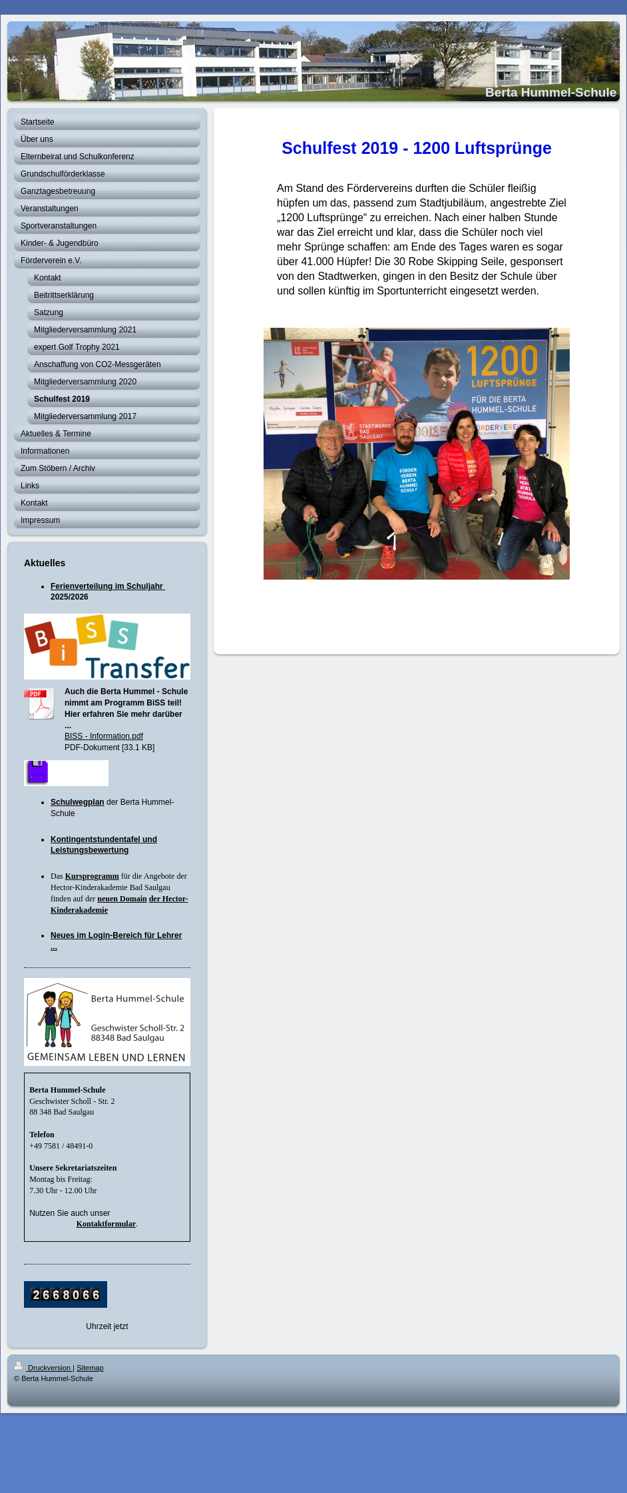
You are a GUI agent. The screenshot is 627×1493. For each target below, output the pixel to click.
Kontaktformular (106, 1224)
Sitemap (90, 1368)
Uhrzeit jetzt (107, 1326)
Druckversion (43, 1368)
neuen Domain (121, 898)
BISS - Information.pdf (104, 736)
